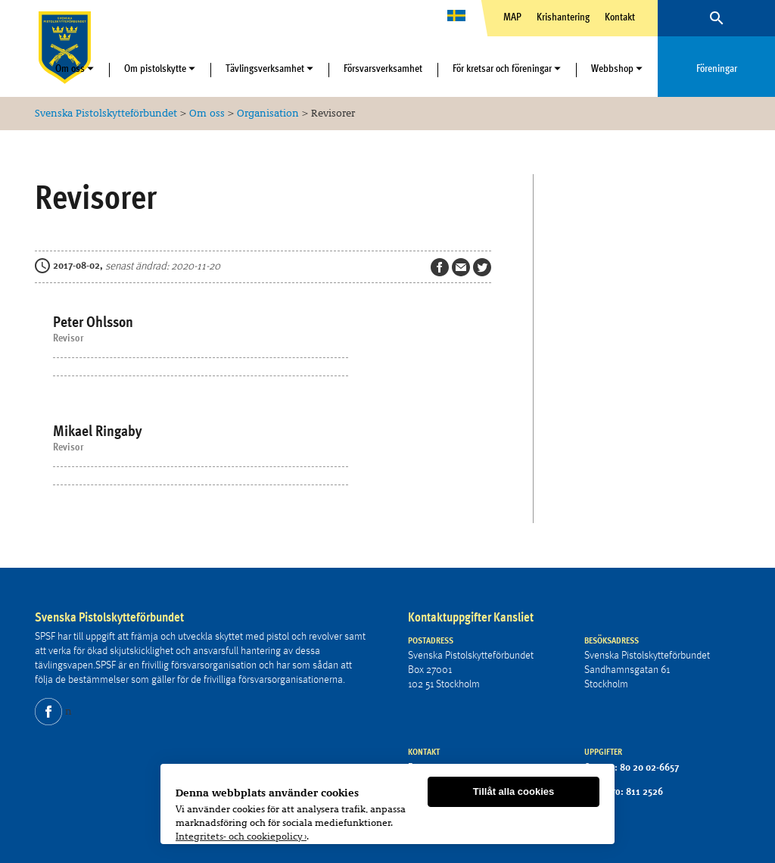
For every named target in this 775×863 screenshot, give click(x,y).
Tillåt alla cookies (513, 793)
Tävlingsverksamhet (265, 68)
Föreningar (716, 68)
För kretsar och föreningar (502, 68)
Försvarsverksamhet (383, 68)
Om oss (70, 68)
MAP (512, 16)
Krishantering (563, 16)
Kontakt (620, 16)
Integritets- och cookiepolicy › (241, 837)
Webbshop (612, 68)
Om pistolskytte (155, 68)
